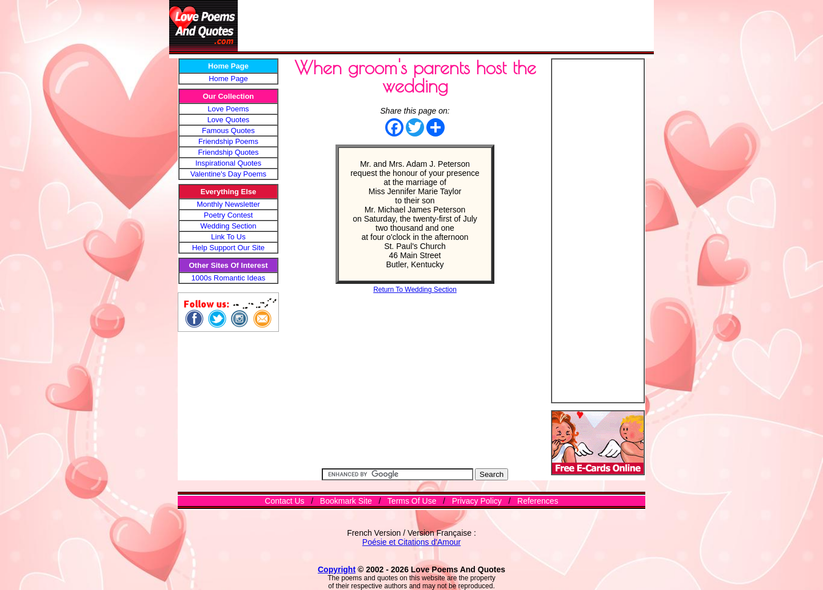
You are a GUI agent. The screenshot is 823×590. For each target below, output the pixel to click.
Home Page (228, 78)
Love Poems (228, 109)
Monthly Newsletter (228, 204)
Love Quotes (228, 119)
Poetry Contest (228, 215)
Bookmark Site (346, 500)
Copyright (336, 569)
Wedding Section (228, 226)
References (537, 500)
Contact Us (284, 500)
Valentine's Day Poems (228, 174)
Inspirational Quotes (228, 163)
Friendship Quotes (228, 152)
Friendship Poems (228, 141)
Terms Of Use (412, 500)
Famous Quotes (228, 130)
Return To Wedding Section (415, 290)
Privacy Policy (477, 500)
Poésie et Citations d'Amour (411, 542)
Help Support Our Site (228, 247)
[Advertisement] (446, 25)
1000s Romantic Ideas (228, 278)
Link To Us (228, 236)
